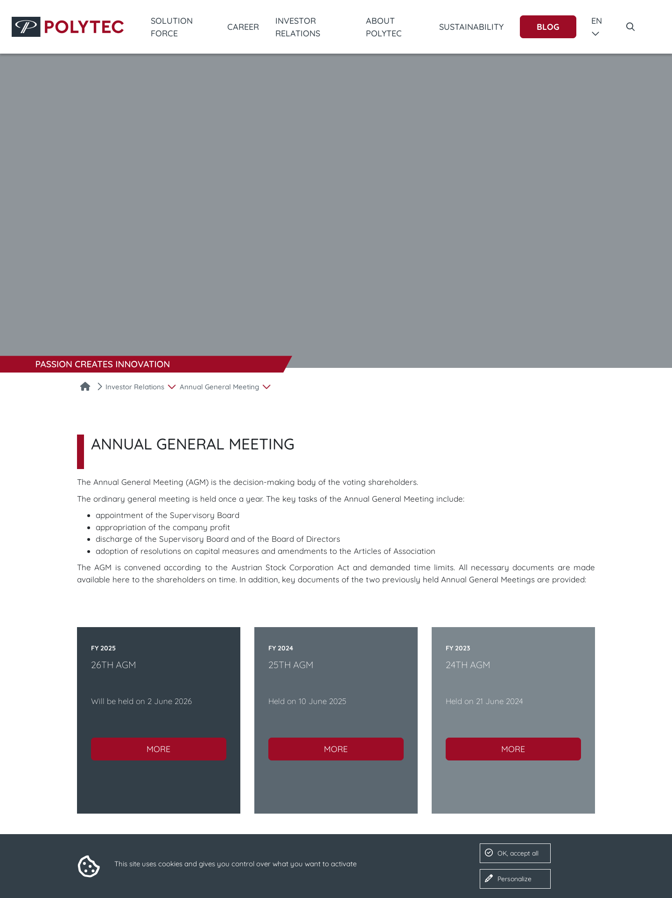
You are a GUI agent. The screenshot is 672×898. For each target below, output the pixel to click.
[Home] (85, 387)
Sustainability (471, 26)
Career (243, 26)
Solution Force (172, 27)
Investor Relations (297, 27)
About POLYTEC (384, 27)
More (158, 749)
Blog (548, 26)
